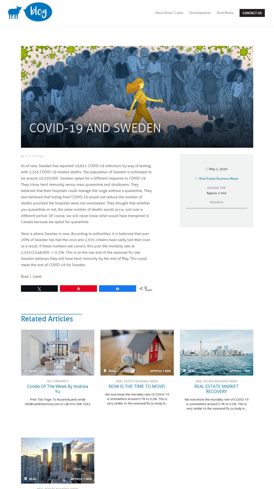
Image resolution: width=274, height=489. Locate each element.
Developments (200, 13)
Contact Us (252, 12)
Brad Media (225, 13)
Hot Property (57, 381)
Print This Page (34, 156)
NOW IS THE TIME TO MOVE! (137, 353)
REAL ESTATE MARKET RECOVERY (216, 353)
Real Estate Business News (218, 179)
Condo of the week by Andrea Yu (57, 353)
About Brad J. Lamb (169, 13)
